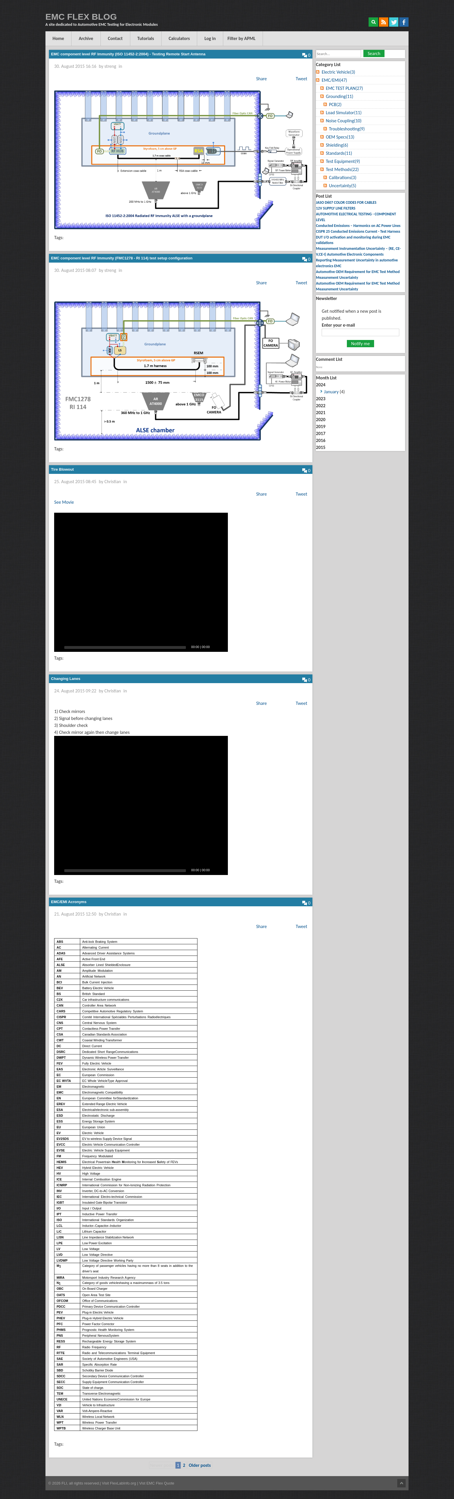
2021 (320, 412)
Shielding (337, 145)
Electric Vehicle (338, 72)
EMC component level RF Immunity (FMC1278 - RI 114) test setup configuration (121, 258)
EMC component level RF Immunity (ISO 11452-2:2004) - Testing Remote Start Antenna (128, 54)
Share (261, 78)
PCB (335, 104)
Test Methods (342, 169)
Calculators (179, 38)
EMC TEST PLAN (344, 88)
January (331, 391)
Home (58, 38)
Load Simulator (343, 112)
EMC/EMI (334, 80)
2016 (320, 440)
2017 (320, 433)
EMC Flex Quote (160, 1483)
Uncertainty (342, 185)
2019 (320, 426)
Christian (112, 481)
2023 (320, 398)
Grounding (339, 96)
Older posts (200, 1465)
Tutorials (146, 38)
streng (110, 66)
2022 (320, 405)
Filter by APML (242, 38)
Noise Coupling (343, 120)
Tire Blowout (62, 469)
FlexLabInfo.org (123, 1483)
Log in (210, 38)
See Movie (64, 502)
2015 (320, 447)
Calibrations (342, 177)
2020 (320, 419)
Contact (115, 38)
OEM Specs (340, 137)
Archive (86, 38)
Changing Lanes (65, 678)
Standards (339, 153)
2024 (360, 388)
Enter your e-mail (338, 325)
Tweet (301, 78)
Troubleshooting (347, 129)
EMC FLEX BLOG (81, 16)
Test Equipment (343, 161)
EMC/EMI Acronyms (68, 902)
